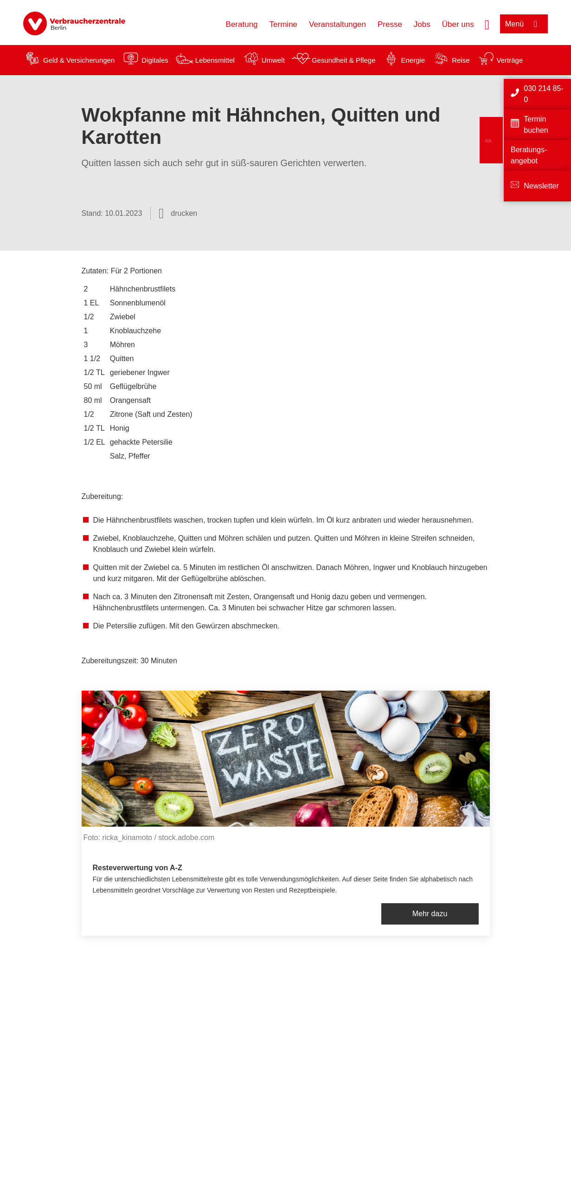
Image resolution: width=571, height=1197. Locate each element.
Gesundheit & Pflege (344, 60)
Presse (390, 24)
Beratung (242, 24)
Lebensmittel (215, 60)
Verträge (510, 60)
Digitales (154, 60)
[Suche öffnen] (487, 24)
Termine (283, 24)
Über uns (458, 24)
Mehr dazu (430, 914)
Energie (413, 60)
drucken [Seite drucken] (184, 213)
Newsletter (541, 186)
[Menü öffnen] (524, 23)
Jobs (422, 24)
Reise (460, 60)
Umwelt (273, 60)
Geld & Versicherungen (79, 60)
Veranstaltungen (337, 24)
